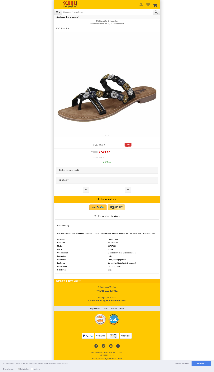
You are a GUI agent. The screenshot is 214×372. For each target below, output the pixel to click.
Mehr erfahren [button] (62, 364)
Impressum (95, 308)
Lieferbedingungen (107, 355)
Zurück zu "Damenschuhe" (67, 17)
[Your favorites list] (148, 5)
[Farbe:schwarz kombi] (107, 170)
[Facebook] (96, 346)
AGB (105, 308)
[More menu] (141, 5)
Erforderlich (24, 369)
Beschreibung (63, 226)
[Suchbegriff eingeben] (107, 12)
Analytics (37, 369)
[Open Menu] (58, 12)
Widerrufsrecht (117, 308)
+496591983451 (106, 290)
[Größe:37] (107, 180)
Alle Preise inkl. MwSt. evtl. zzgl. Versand (107, 352)
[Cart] (156, 5)
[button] (98, 207)
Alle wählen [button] (201, 363)
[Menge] (107, 189)
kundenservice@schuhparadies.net (107, 300)
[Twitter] (103, 346)
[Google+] (117, 346)
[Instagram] (110, 346)
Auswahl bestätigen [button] (182, 363)
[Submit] (156, 12)
